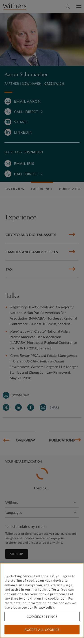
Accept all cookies (42, 629)
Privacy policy (44, 607)
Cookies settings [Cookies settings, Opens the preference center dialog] (42, 616)
